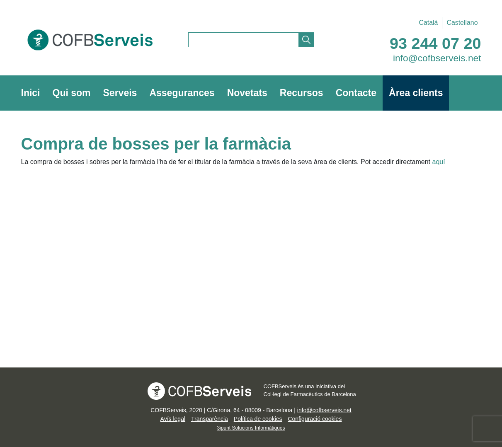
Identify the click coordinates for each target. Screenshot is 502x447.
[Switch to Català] (428, 23)
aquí (438, 161)
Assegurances (181, 92)
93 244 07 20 (435, 43)
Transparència (209, 419)
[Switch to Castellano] (460, 23)
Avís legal (172, 419)
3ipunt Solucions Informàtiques (251, 428)
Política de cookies (258, 419)
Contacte (356, 92)
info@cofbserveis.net (437, 58)
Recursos (301, 92)
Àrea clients (416, 92)
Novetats (247, 92)
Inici (30, 92)
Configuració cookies (315, 419)
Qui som (72, 92)
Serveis (120, 92)
